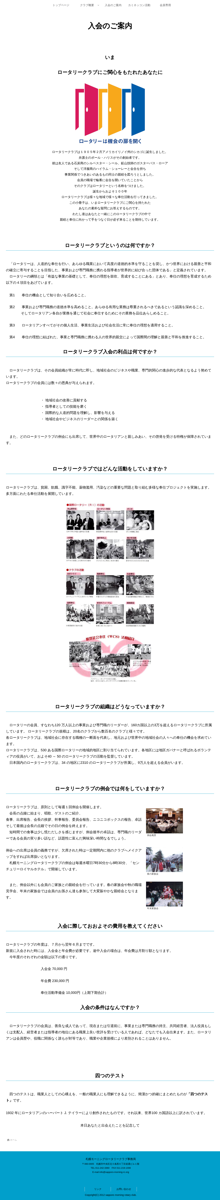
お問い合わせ (123, 1189)
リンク (97, 1189)
